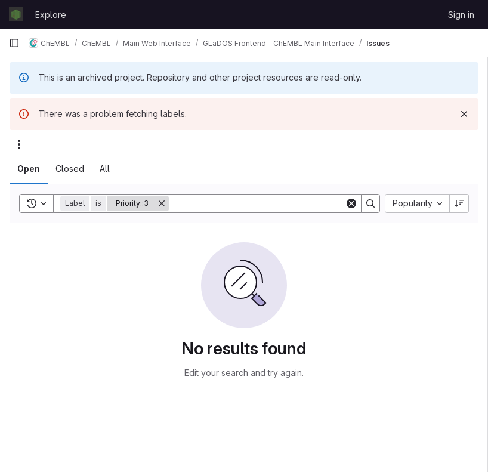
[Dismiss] (464, 114)
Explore (50, 15)
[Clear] (351, 203)
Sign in (461, 15)
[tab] (29, 169)
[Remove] (162, 203)
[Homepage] (16, 14)
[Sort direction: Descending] (459, 203)
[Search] (256, 203)
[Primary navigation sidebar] (14, 43)
